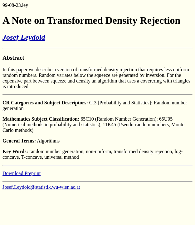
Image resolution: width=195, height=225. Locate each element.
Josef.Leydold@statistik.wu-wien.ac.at (41, 187)
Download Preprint (21, 173)
